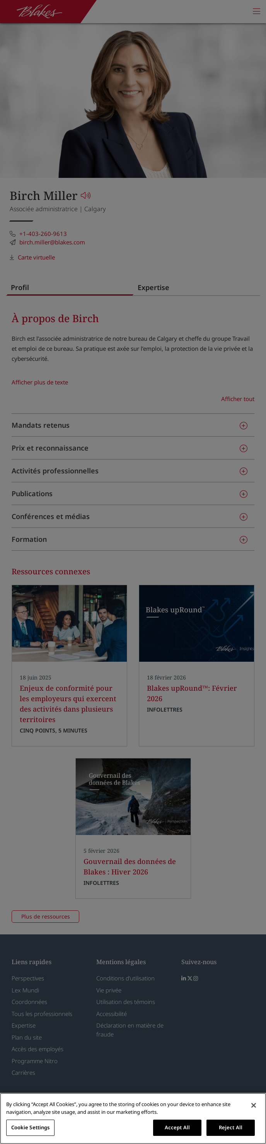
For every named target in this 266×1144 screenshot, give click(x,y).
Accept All (177, 1127)
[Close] (253, 1105)
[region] (133, 1118)
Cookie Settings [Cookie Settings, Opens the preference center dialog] (30, 1127)
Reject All (230, 1127)
